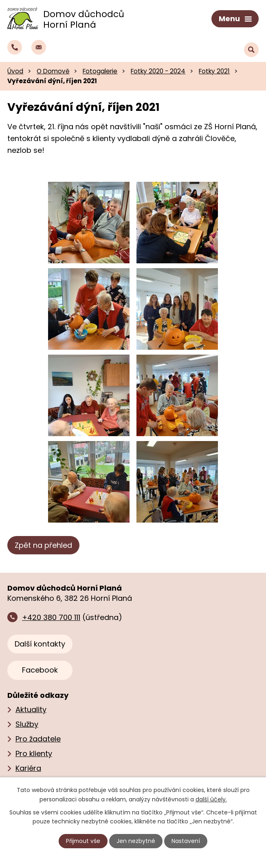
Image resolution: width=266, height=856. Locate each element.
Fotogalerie (100, 70)
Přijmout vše (83, 841)
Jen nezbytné (136, 841)
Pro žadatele (38, 738)
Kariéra (28, 767)
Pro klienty (33, 753)
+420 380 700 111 (51, 616)
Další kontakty (40, 643)
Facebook (40, 669)
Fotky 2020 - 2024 (158, 70)
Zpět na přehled (43, 544)
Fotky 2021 (214, 70)
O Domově (53, 70)
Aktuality (30, 709)
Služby (26, 723)
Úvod (15, 70)
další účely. (211, 799)
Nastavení (186, 841)
